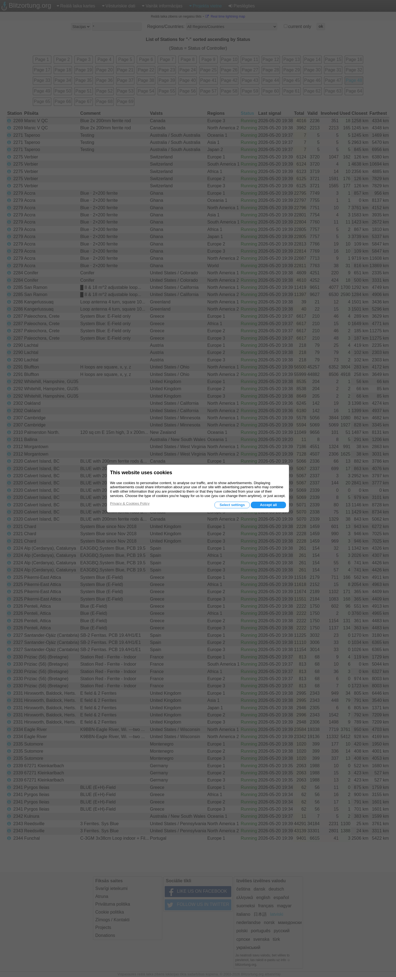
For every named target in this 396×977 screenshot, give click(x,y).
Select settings (232, 505)
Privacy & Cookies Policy (130, 503)
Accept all (268, 505)
